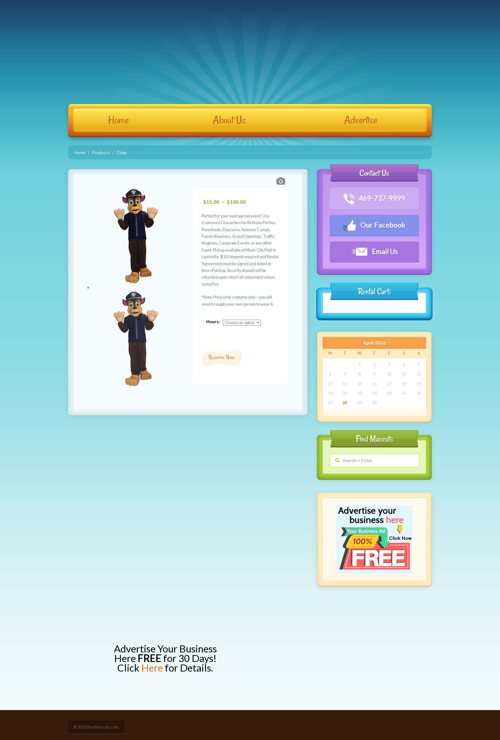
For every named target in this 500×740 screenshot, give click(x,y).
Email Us (374, 251)
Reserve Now (222, 357)
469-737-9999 (374, 199)
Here (152, 668)
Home (118, 120)
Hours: (213, 321)
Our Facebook (374, 225)
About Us (229, 120)
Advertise (360, 120)
